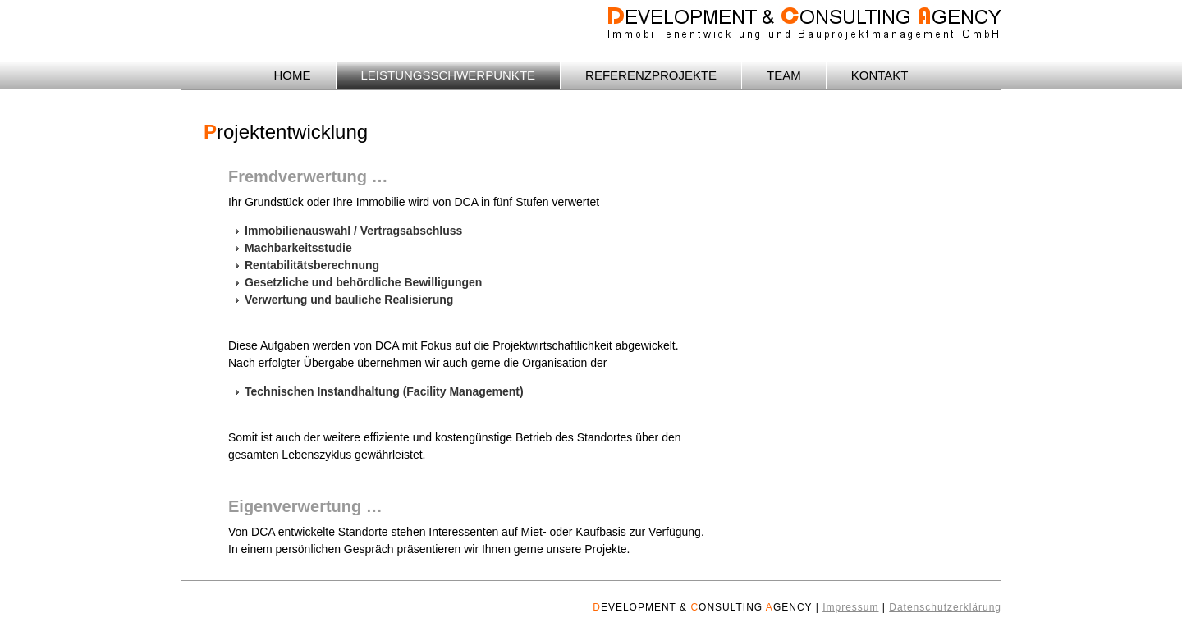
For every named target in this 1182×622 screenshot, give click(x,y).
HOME (292, 75)
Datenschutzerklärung (945, 607)
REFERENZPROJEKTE (651, 75)
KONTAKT (880, 75)
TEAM (784, 75)
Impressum (850, 607)
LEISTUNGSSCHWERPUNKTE (448, 75)
